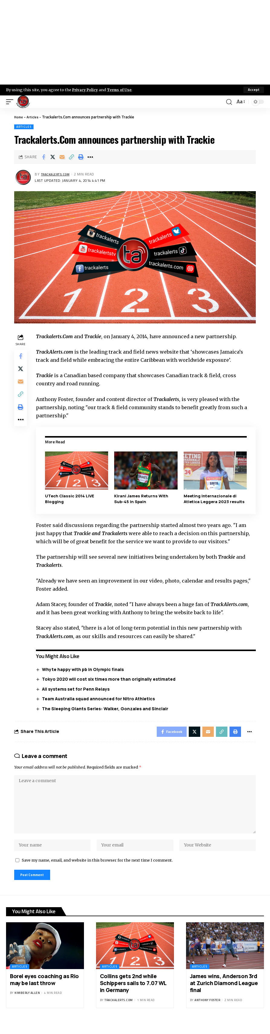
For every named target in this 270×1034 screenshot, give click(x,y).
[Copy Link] (71, 157)
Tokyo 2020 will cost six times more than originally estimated (110, 679)
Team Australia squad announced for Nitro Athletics (100, 698)
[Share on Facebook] (43, 157)
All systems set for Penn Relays (77, 689)
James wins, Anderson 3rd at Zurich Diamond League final (224, 994)
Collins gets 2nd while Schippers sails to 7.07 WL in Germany (133, 994)
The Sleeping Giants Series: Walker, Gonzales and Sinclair (107, 708)
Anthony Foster (207, 1011)
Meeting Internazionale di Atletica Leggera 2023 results (214, 498)
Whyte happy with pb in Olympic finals (85, 669)
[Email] (62, 157)
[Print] (81, 157)
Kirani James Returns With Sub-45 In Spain (142, 498)
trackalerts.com (57, 174)
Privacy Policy (86, 89)
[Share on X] (53, 157)
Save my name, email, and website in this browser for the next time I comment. (97, 869)
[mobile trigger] (11, 101)
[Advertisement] (135, 42)
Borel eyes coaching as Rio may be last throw (44, 990)
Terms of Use (123, 89)
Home (19, 117)
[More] (90, 157)
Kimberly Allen (27, 1004)
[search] (228, 102)
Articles (34, 117)
